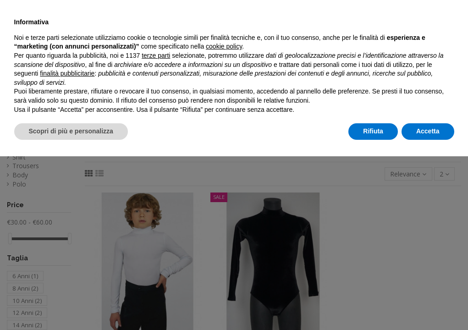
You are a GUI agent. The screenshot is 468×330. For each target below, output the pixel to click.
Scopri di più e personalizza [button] (71, 304)
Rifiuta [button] (373, 304)
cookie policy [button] (224, 220)
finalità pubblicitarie (67, 247)
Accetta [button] (428, 304)
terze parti (156, 229)
